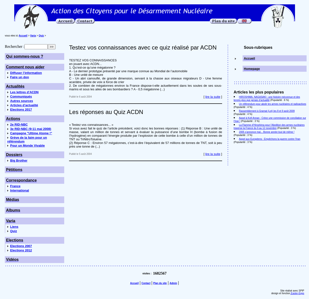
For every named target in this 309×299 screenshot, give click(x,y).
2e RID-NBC (19, 124)
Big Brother (19, 160)
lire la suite (212, 97)
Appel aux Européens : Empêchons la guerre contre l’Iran (269, 139)
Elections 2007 (21, 246)
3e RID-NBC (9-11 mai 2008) (30, 129)
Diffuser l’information (26, 73)
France (15, 186)
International (19, 190)
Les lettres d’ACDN (24, 92)
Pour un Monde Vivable (27, 145)
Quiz (13, 231)
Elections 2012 (21, 250)
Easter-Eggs (297, 293)
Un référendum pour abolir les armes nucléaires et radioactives (272, 104)
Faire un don (19, 77)
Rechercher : (14, 46)
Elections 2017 (21, 109)
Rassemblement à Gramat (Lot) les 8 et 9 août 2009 (267, 111)
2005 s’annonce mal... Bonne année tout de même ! (267, 132)
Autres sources (21, 101)
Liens (14, 226)
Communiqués (21, 96)
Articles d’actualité (24, 105)
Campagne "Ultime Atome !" (31, 133)
